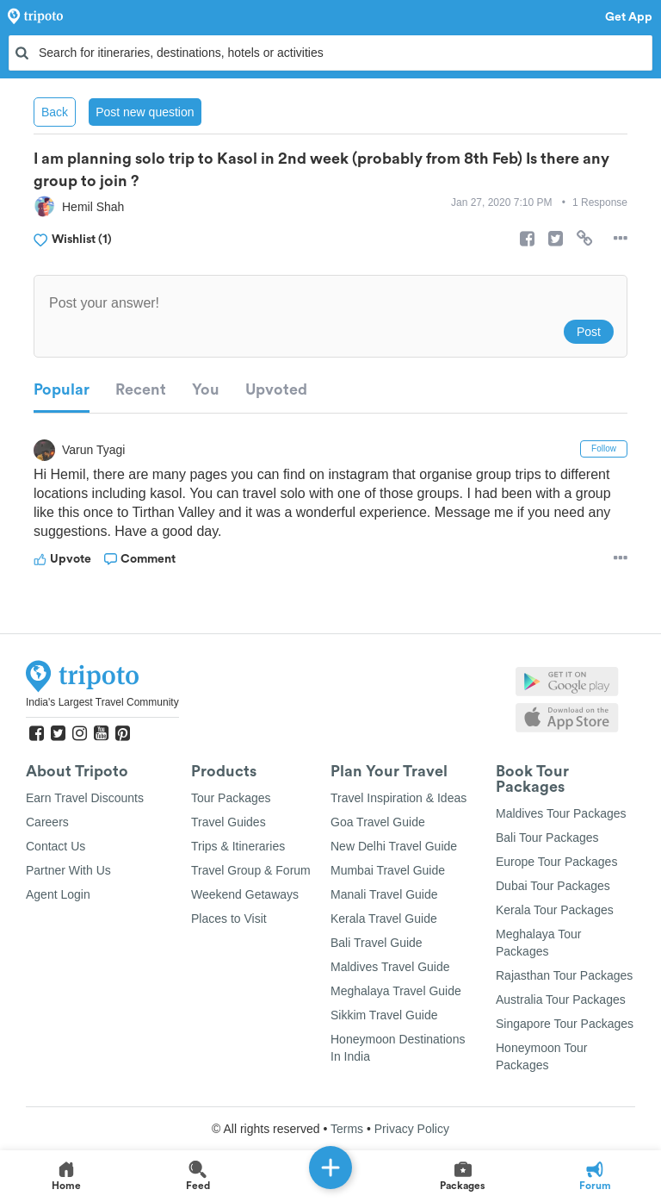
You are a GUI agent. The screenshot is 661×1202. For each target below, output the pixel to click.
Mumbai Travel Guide (387, 870)
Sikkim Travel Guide (383, 1015)
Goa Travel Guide (377, 822)
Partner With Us (68, 870)
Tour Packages (231, 798)
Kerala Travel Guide (383, 918)
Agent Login (58, 894)
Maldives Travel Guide (390, 967)
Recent (140, 389)
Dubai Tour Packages (553, 886)
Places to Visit (229, 918)
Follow (603, 448)
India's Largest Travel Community (102, 702)
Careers (47, 822)
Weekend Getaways (245, 894)
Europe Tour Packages (556, 862)
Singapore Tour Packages (564, 1024)
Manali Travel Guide (384, 894)
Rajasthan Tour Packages (564, 975)
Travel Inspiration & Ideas (398, 798)
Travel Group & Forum (251, 870)
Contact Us (55, 846)
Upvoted (276, 389)
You (205, 389)
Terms (346, 1129)
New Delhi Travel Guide (393, 846)
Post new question (145, 112)
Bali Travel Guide (376, 943)
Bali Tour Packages (547, 837)
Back (54, 112)
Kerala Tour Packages (555, 910)
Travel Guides (228, 822)
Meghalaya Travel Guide (395, 991)
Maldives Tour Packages (561, 813)
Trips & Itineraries (238, 846)
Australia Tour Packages (561, 999)
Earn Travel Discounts (85, 798)
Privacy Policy (411, 1129)
